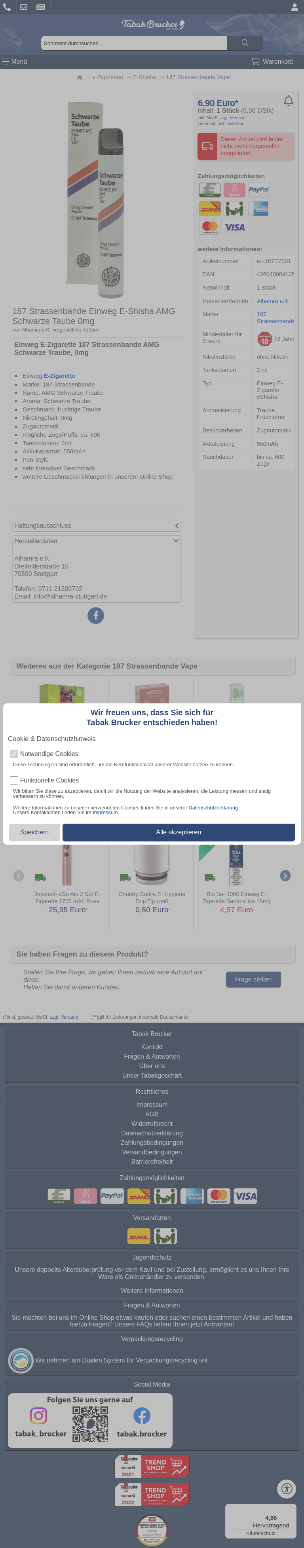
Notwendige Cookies (49, 754)
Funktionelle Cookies (49, 780)
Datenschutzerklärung (213, 808)
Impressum (105, 812)
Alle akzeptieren (178, 832)
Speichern (34, 832)
